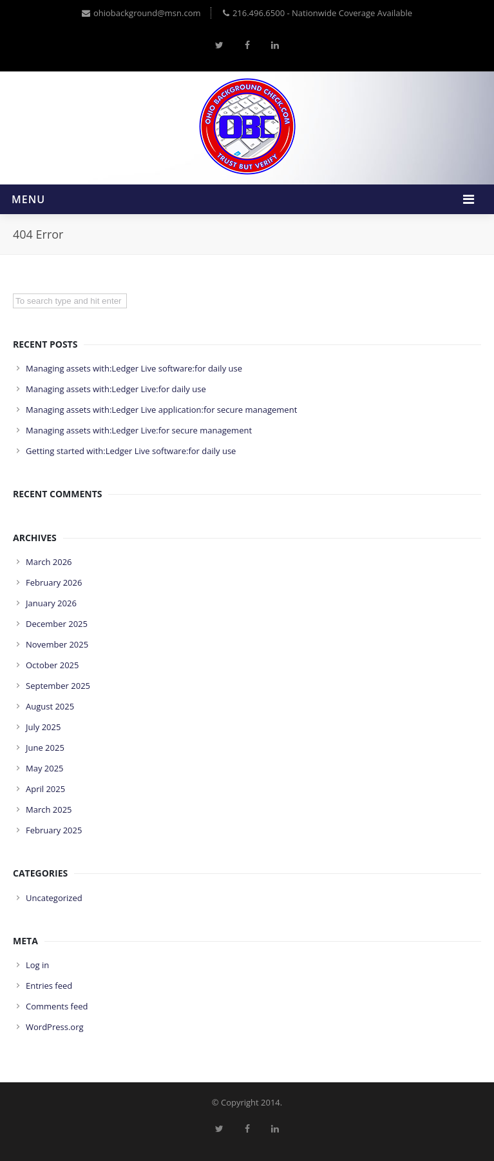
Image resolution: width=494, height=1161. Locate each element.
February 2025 (54, 830)
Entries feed (49, 985)
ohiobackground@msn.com (141, 13)
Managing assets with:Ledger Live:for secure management (139, 430)
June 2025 (45, 747)
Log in (37, 965)
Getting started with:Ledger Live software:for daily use (131, 451)
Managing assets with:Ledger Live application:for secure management (161, 409)
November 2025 (57, 644)
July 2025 (43, 727)
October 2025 (52, 665)
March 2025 (49, 809)
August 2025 (50, 706)
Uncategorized (54, 898)
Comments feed (57, 1006)
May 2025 (45, 768)
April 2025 (45, 789)
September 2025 (58, 685)
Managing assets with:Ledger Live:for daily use (116, 389)
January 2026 (51, 603)
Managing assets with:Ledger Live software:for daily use (134, 368)
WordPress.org (55, 1027)
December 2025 (57, 624)
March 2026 (49, 562)
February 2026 (54, 582)
